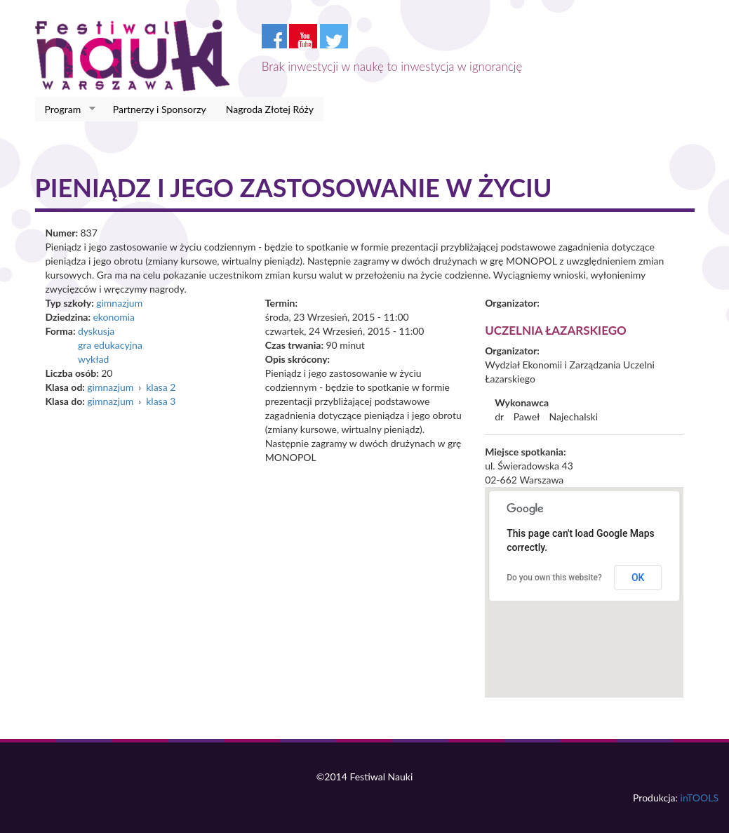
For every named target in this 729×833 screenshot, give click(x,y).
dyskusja (96, 331)
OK (638, 577)
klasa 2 (160, 387)
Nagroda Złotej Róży (270, 109)
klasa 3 (160, 401)
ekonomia (114, 317)
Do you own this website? (554, 577)
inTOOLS (699, 798)
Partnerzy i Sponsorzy (159, 109)
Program (65, 109)
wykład (93, 359)
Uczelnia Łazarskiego (556, 330)
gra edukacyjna (110, 345)
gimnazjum (119, 303)
